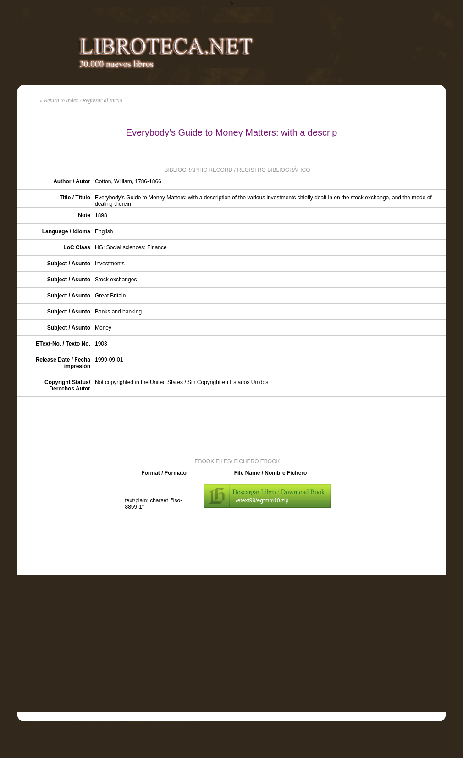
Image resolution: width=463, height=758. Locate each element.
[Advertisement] (231, 426)
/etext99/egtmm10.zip (262, 500)
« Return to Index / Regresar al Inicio (81, 100)
